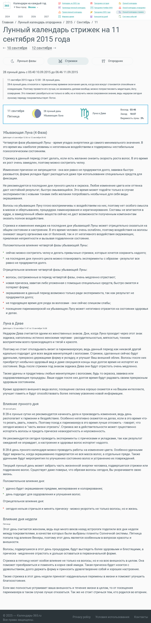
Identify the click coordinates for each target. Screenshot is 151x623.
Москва (32, 7)
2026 (33, 17)
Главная (7, 22)
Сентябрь (83, 22)
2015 (69, 22)
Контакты (141, 617)
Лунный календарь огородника (39, 22)
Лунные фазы (23, 61)
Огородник (112, 61)
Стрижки (68, 61)
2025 (20, 17)
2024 (7, 17)
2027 (46, 17)
